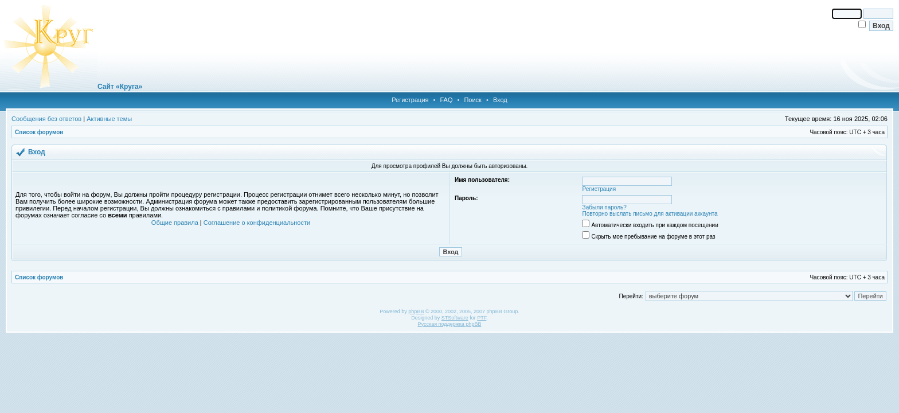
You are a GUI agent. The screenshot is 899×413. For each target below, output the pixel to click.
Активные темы (109, 118)
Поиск (472, 99)
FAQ (446, 99)
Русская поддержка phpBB (450, 324)
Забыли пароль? (605, 207)
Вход (500, 99)
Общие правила (174, 222)
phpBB (416, 311)
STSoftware (454, 318)
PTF (481, 318)
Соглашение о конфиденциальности (257, 222)
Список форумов (39, 132)
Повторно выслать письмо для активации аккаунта (650, 214)
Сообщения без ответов (46, 118)
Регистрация (410, 99)
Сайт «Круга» (119, 87)
